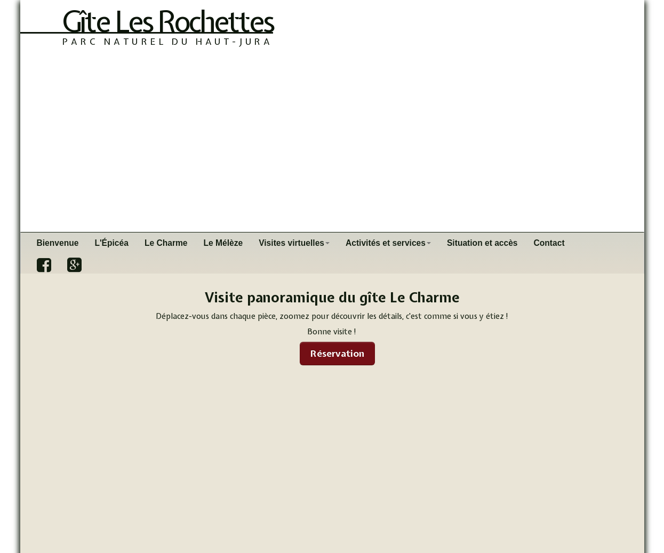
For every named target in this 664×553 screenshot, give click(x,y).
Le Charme (166, 242)
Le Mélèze (223, 242)
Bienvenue (58, 242)
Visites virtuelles (294, 242)
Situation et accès (482, 242)
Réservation (337, 353)
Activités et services (388, 242)
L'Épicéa (111, 242)
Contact (549, 242)
